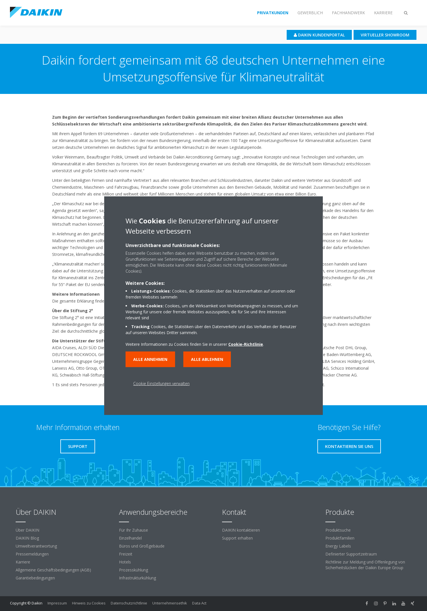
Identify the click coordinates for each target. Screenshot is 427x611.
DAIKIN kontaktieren (241, 530)
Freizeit (125, 554)
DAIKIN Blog (27, 538)
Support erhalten (237, 538)
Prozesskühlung (133, 570)
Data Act (199, 603)
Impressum (57, 603)
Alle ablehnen (207, 359)
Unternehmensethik (169, 603)
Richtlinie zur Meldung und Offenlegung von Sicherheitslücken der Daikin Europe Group (365, 564)
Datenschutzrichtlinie (129, 603)
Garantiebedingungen (35, 578)
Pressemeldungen (32, 554)
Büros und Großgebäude (142, 546)
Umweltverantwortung (36, 546)
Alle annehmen (150, 359)
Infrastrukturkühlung (137, 578)
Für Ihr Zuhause (133, 530)
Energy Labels (338, 546)
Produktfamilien (339, 538)
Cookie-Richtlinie (245, 344)
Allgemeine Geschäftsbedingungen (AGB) (53, 570)
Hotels (125, 562)
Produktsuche (338, 530)
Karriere (23, 562)
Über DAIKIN (27, 530)
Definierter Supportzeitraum (351, 554)
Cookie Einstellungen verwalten (161, 383)
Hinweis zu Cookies (89, 603)
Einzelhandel (130, 538)
